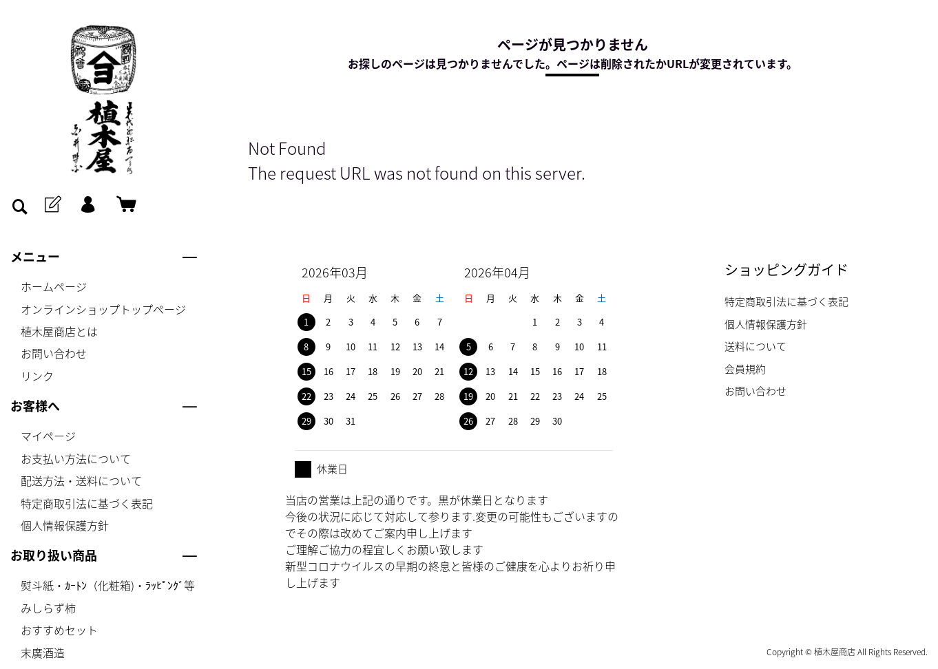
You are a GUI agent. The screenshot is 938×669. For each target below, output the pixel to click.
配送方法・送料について (81, 480)
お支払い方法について (76, 458)
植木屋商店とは (59, 331)
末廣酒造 (43, 652)
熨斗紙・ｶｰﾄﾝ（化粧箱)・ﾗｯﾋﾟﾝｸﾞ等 (108, 585)
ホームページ (54, 286)
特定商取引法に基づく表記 (87, 503)
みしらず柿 (48, 607)
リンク (37, 376)
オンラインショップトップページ (103, 309)
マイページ (48, 435)
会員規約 (745, 368)
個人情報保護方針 (65, 525)
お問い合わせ (54, 353)
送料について (755, 346)
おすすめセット (59, 630)
